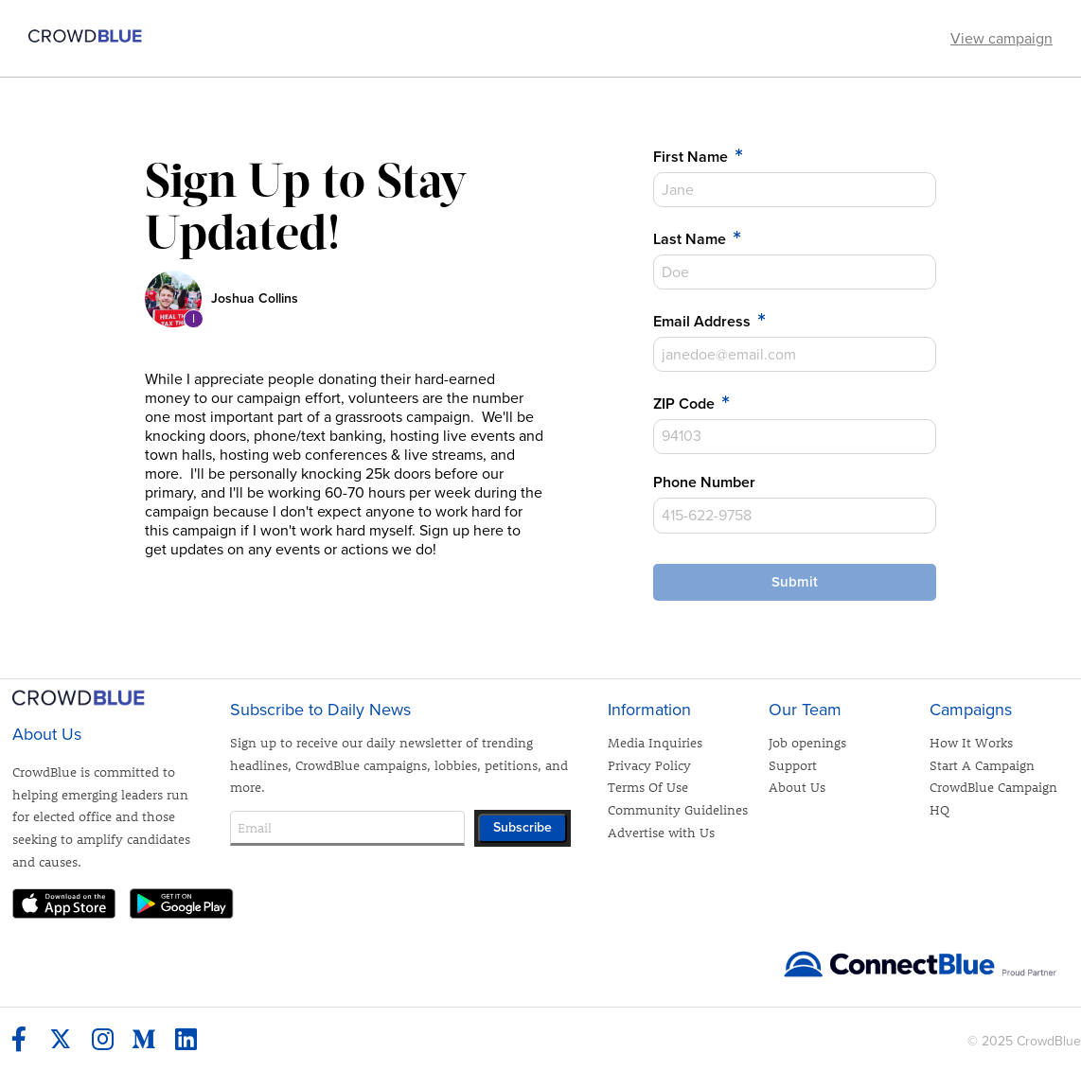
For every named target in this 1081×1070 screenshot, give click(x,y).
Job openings (807, 742)
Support (793, 765)
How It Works (971, 742)
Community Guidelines (678, 809)
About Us (797, 787)
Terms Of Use (648, 787)
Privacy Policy (649, 765)
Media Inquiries (655, 742)
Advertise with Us (661, 832)
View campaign (1001, 38)
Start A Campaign (982, 765)
